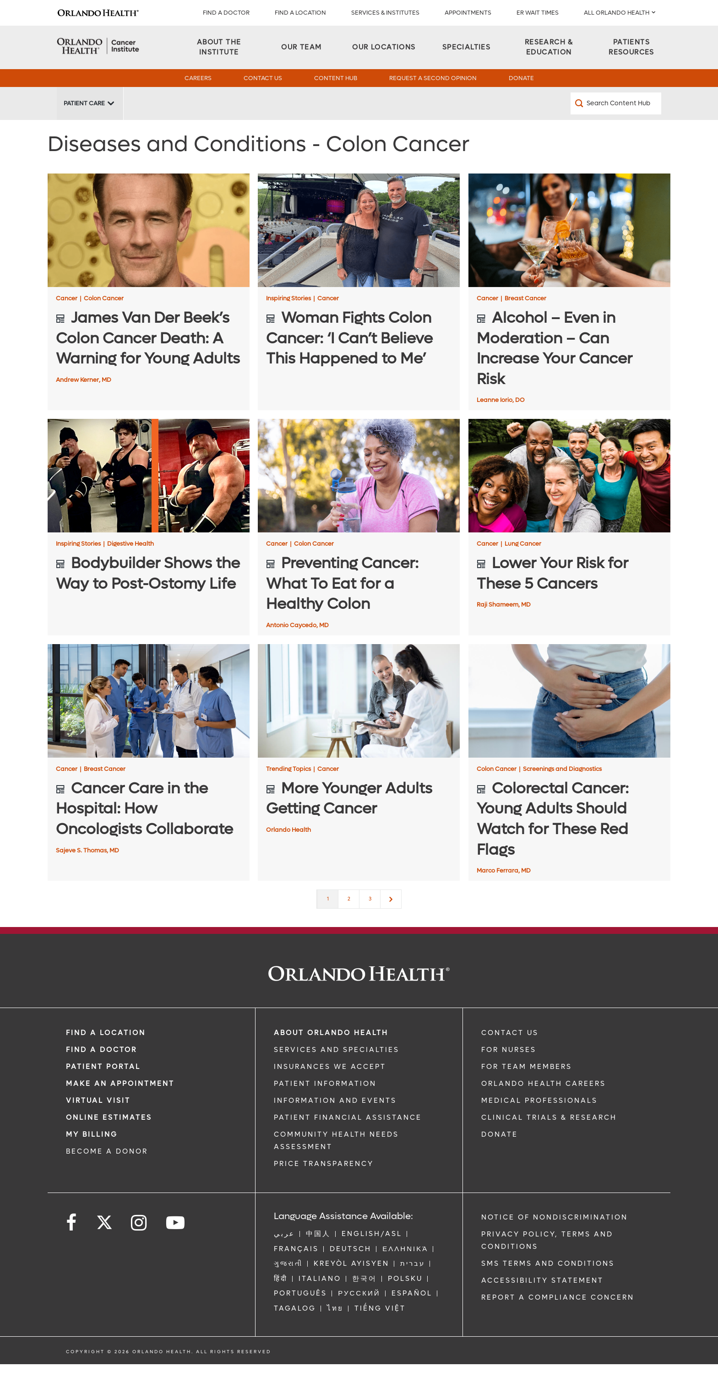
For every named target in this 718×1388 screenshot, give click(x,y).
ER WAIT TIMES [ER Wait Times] (538, 12)
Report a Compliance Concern (557, 1321)
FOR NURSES (508, 1073)
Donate (521, 78)
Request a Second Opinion (433, 78)
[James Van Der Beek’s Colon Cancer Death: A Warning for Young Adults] (149, 254)
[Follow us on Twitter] (104, 1243)
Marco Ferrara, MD (504, 894)
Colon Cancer (104, 322)
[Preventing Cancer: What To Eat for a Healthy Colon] (359, 499)
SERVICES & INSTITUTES (385, 12)
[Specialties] (466, 47)
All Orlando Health (616, 12)
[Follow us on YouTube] (176, 1247)
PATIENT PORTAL (103, 1090)
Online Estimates (109, 1141)
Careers (198, 78)
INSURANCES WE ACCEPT (330, 1090)
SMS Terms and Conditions (548, 1287)
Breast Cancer (525, 322)
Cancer (69, 322)
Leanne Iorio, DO (501, 424)
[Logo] (98, 13)
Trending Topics (290, 793)
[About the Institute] (219, 47)
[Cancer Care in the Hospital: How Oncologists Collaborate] (149, 724)
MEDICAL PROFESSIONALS (539, 1124)
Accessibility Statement (542, 1304)
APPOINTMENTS (468, 12)
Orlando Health (288, 853)
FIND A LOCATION (300, 12)
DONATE (499, 1158)
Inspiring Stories (290, 322)
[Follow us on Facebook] (72, 1247)
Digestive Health (130, 567)
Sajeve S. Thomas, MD (87, 874)
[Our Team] (301, 47)
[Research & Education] (549, 47)
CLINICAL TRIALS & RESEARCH (549, 1141)
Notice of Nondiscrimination (554, 1241)
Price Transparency (324, 1187)
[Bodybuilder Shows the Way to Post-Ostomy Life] (149, 499)
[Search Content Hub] (616, 127)
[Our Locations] (383, 47)
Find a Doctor (226, 12)
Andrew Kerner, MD (83, 403)
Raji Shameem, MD (504, 628)
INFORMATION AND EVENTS (335, 1124)
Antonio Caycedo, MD (297, 649)
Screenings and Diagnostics (562, 793)
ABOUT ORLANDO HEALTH (331, 1056)
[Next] (391, 923)
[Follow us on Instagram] (139, 1247)
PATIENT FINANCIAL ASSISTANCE (348, 1141)
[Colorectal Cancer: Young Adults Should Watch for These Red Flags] (569, 724)
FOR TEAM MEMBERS (526, 1090)
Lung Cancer (523, 567)
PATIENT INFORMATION (325, 1107)
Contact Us (263, 78)
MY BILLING (92, 1158)
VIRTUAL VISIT (98, 1124)
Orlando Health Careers (543, 1107)
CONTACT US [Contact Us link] (509, 1056)
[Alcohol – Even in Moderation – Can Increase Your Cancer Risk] (569, 254)
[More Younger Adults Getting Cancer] (359, 724)
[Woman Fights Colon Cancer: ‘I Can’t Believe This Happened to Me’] (359, 254)
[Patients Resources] (631, 47)
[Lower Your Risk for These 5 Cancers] (569, 499)
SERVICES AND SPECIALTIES (336, 1073)
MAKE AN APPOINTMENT (120, 1107)
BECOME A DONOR (107, 1175)
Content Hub (335, 78)
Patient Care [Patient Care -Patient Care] (84, 127)
